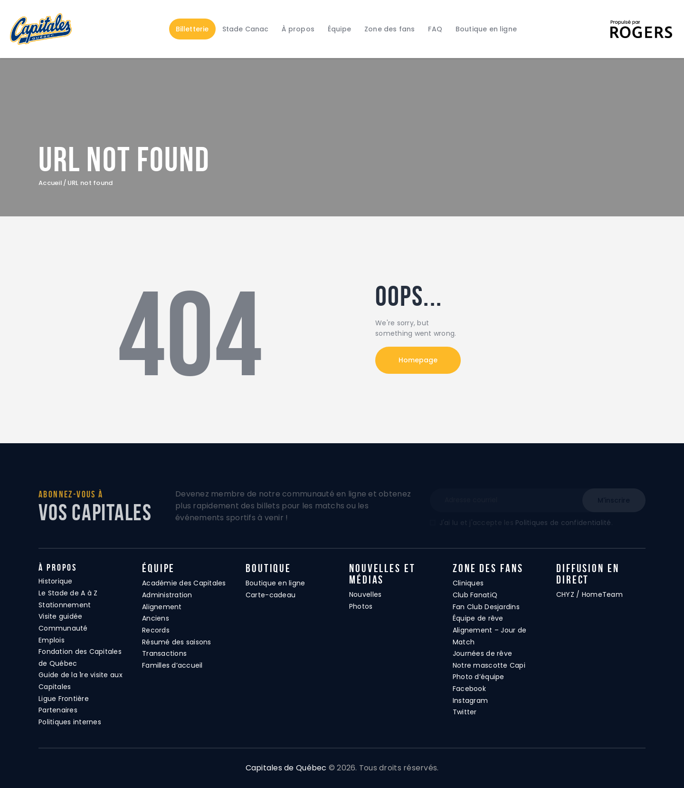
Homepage (418, 360)
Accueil (50, 183)
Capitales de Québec (286, 767)
